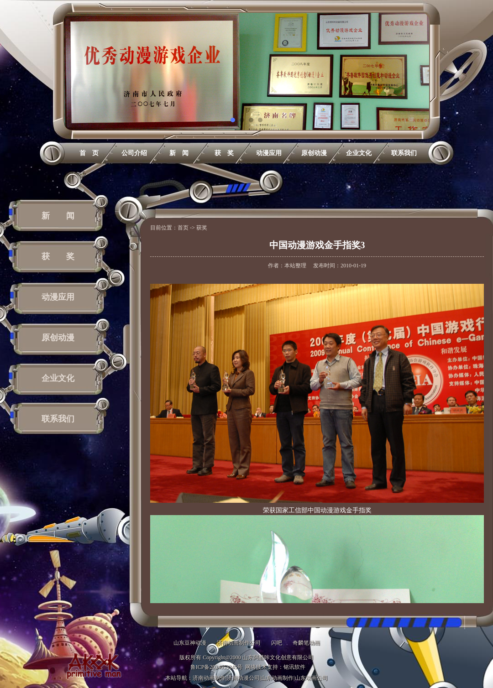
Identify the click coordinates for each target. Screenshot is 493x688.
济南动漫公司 (243, 678)
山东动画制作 (277, 678)
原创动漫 (314, 153)
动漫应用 (269, 153)
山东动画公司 (311, 678)
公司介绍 (134, 153)
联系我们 (404, 153)
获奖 (201, 227)
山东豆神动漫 (189, 643)
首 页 (89, 153)
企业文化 (359, 153)
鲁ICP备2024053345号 (216, 667)
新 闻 (179, 153)
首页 (183, 227)
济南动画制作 (209, 678)
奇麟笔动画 (306, 643)
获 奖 (224, 153)
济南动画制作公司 (239, 643)
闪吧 (276, 643)
